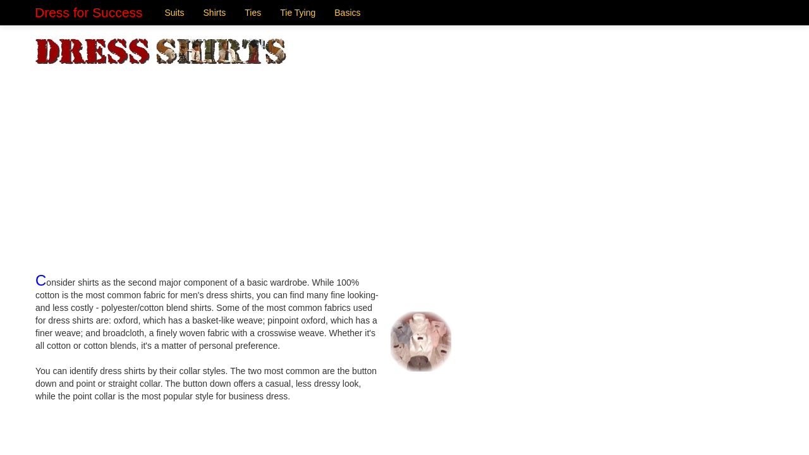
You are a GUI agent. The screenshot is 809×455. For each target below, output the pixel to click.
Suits (174, 13)
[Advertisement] (404, 159)
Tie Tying (297, 13)
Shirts (215, 13)
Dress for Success (88, 12)
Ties (253, 13)
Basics (347, 13)
